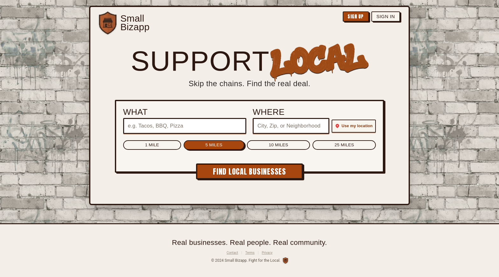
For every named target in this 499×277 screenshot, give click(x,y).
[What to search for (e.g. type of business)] (183, 126)
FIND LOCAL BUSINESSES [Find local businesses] (249, 172)
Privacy (267, 253)
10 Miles (262, 145)
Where (269, 112)
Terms (250, 253)
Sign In (383, 17)
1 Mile (198, 145)
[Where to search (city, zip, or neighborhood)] (291, 126)
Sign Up (348, 17)
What (133, 112)
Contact (232, 253)
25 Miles (297, 145)
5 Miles (229, 145)
